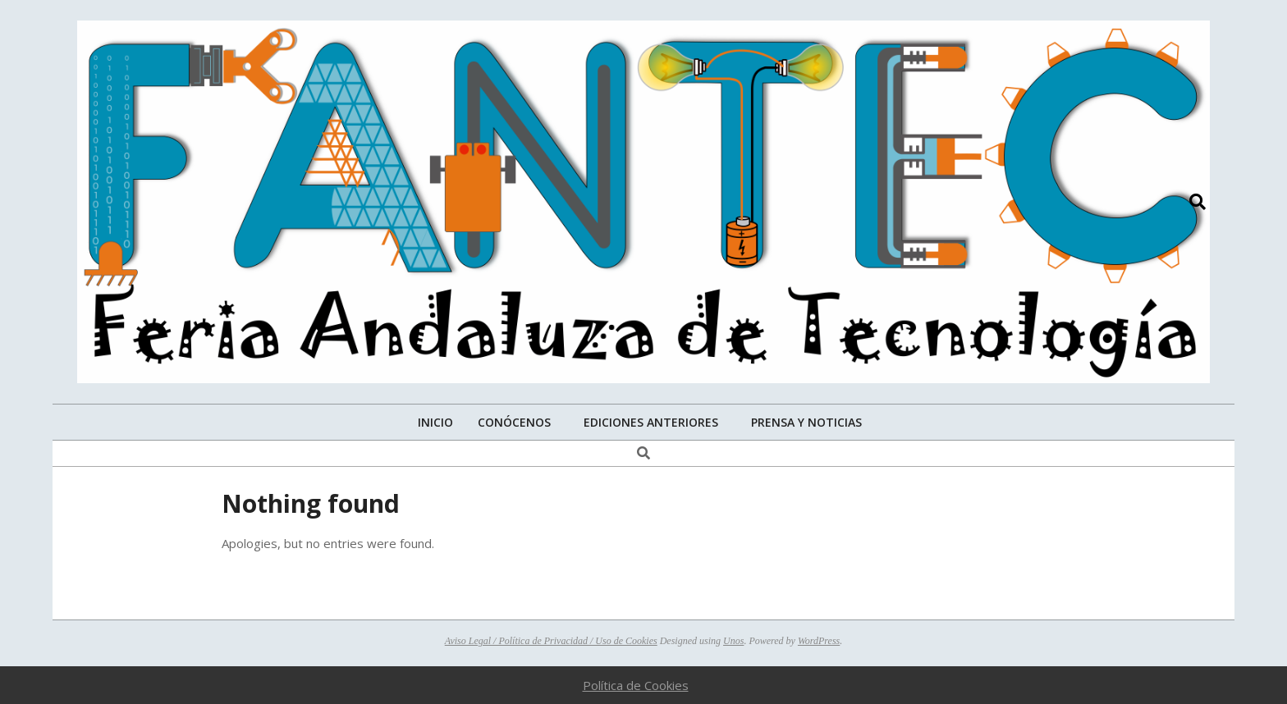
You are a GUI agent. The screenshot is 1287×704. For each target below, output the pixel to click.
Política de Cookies (636, 685)
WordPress (819, 641)
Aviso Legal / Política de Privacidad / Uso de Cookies (551, 641)
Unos (733, 641)
